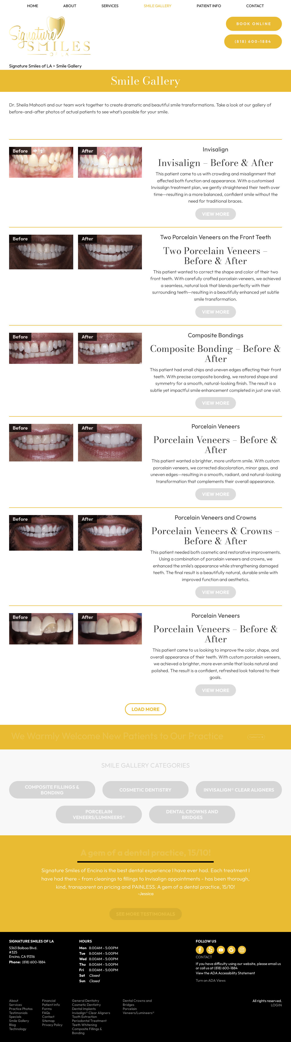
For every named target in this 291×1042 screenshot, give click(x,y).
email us (274, 963)
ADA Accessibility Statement (232, 973)
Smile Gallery (158, 5)
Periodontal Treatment (89, 1021)
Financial (49, 1001)
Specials (15, 1017)
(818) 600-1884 (253, 41)
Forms (47, 1009)
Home (32, 5)
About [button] (69, 5)
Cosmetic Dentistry (86, 1005)
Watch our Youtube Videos (221, 950)
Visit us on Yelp (210, 950)
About (13, 1001)
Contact (255, 5)
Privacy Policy (52, 1025)
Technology (17, 1029)
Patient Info (51, 1005)
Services (109, 5)
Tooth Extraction (84, 1017)
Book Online (253, 23)
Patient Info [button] (209, 5)
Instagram (242, 950)
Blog (12, 1025)
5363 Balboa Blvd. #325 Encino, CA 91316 (23, 952)
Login (276, 1005)
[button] (145, 709)
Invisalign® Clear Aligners (91, 1013)
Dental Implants (84, 1009)
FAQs (46, 1013)
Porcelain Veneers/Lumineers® (138, 1011)
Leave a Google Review (231, 950)
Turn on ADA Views (210, 980)
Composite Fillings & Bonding (87, 1031)
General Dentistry (85, 1001)
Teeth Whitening (84, 1025)
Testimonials (18, 1013)
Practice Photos (21, 1009)
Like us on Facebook (200, 950)
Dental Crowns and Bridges (137, 1003)
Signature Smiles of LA (31, 66)
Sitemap (48, 1021)
